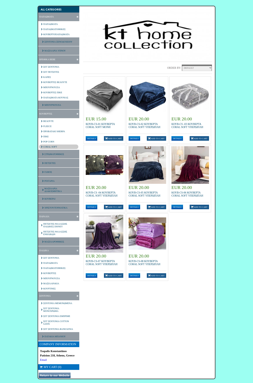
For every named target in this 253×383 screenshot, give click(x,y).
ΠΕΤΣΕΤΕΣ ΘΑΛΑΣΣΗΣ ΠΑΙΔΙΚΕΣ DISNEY (55, 225)
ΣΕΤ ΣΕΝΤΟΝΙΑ (51, 67)
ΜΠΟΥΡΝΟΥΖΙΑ (51, 87)
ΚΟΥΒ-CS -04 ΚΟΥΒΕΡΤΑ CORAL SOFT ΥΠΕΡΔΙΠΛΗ (101, 194)
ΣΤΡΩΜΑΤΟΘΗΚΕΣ (54, 154)
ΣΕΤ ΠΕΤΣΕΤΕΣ (51, 72)
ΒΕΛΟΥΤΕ (48, 121)
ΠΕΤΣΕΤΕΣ (50, 163)
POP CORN (48, 141)
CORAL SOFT (50, 146)
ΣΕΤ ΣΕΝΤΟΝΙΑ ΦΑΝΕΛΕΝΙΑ (58, 329)
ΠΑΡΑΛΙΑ (44, 216)
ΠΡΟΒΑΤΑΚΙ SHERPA (54, 131)
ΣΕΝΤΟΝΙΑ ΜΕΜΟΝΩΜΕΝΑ (57, 303)
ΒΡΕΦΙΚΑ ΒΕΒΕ (47, 59)
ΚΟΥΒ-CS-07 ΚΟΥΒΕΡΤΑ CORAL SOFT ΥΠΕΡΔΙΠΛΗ (101, 263)
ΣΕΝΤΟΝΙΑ (45, 296)
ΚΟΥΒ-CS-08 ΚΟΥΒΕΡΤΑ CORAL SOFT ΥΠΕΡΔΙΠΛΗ (144, 263)
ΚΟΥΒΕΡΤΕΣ (45, 113)
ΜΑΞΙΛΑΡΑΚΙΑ (51, 283)
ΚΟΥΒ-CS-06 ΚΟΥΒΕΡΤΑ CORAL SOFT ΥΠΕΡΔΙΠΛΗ (187, 194)
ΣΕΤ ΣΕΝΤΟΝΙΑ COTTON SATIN (56, 322)
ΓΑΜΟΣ (48, 172)
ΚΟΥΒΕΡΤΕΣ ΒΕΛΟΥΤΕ (55, 82)
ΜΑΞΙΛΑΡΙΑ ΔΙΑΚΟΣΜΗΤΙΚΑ (53, 190)
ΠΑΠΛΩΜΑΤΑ (46, 16)
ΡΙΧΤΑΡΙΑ (49, 181)
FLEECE (47, 126)
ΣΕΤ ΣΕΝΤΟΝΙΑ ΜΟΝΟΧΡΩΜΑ (51, 309)
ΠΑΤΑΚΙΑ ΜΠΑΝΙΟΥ (55, 336)
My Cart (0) (50, 367)
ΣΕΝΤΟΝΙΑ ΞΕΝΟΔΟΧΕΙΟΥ (58, 41)
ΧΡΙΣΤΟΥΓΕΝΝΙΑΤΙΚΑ (56, 207)
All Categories (51, 9)
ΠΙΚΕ (46, 136)
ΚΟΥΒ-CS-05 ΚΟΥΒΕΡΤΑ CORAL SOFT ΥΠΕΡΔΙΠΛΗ (144, 194)
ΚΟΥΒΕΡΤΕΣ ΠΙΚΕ (52, 92)
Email (43, 359)
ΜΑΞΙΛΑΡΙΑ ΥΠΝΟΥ (55, 50)
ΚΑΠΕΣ (47, 77)
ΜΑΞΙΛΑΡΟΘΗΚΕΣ (54, 241)
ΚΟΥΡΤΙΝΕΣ (49, 288)
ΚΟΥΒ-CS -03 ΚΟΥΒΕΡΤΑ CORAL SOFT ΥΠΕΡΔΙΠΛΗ (187, 126)
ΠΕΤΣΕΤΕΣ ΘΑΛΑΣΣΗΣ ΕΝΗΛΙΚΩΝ (55, 233)
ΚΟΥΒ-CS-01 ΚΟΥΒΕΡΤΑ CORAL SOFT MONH (100, 126)
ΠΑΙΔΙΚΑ (44, 250)
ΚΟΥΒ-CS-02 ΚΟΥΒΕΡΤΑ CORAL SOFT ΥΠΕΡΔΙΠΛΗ (144, 126)
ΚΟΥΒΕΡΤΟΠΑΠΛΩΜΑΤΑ (56, 34)
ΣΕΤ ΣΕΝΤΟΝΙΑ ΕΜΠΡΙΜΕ (56, 316)
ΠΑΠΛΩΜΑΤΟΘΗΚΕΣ (54, 29)
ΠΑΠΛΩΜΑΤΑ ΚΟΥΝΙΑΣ (55, 97)
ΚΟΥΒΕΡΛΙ (49, 198)
